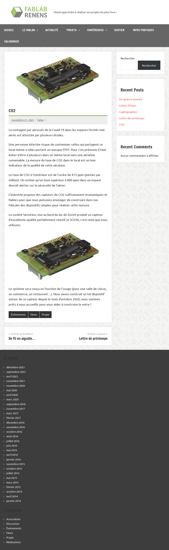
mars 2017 (12, 413)
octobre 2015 (14, 468)
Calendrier (11, 41)
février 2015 (13, 487)
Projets (73, 30)
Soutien (119, 30)
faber (40, 120)
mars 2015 (12, 482)
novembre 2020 (15, 385)
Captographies (128, 111)
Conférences (97, 30)
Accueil (9, 30)
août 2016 (12, 436)
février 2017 (13, 417)
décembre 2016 (15, 422)
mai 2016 (11, 450)
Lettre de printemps (131, 118)
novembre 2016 (15, 427)
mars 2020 (12, 399)
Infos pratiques (143, 30)
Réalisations (13, 542)
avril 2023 (12, 376)
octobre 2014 (14, 491)
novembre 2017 (15, 408)
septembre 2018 (16, 404)
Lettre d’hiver (127, 105)
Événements (18, 314)
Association (13, 519)
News (33, 314)
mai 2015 (11, 477)
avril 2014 (12, 496)
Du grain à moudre (130, 99)
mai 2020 (11, 390)
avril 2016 (12, 454)
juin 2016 (11, 445)
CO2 (122, 124)
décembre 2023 (15, 367)
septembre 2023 (16, 371)
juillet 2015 (12, 473)
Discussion (12, 523)
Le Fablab (30, 30)
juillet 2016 (12, 441)
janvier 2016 (13, 459)
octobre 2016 (14, 431)
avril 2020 (12, 394)
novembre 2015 (15, 464)
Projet (45, 314)
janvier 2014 (13, 500)
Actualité (51, 30)
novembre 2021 (15, 380)
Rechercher (128, 58)
